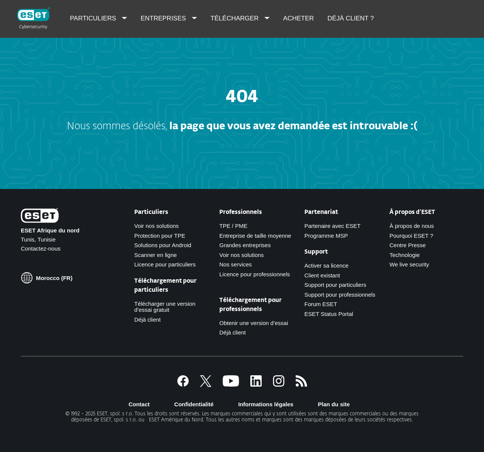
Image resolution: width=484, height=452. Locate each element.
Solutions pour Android (162, 245)
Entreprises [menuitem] (164, 18)
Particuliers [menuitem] (94, 18)
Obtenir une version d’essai (253, 323)
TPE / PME (233, 226)
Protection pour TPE (159, 235)
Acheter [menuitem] (298, 18)
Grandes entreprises (245, 245)
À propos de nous (411, 226)
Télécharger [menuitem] (236, 18)
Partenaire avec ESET (332, 226)
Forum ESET (320, 304)
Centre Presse (407, 245)
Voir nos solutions (156, 226)
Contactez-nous (40, 248)
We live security (409, 264)
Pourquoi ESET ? (411, 235)
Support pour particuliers (335, 285)
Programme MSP (326, 235)
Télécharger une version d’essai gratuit (164, 306)
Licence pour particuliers (165, 264)
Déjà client (147, 319)
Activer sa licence (326, 265)
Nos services (235, 264)
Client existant (322, 275)
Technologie (404, 255)
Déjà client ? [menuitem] (350, 18)
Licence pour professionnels (254, 274)
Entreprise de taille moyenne (255, 235)
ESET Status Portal (328, 314)
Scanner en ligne (155, 255)
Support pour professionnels (339, 294)
